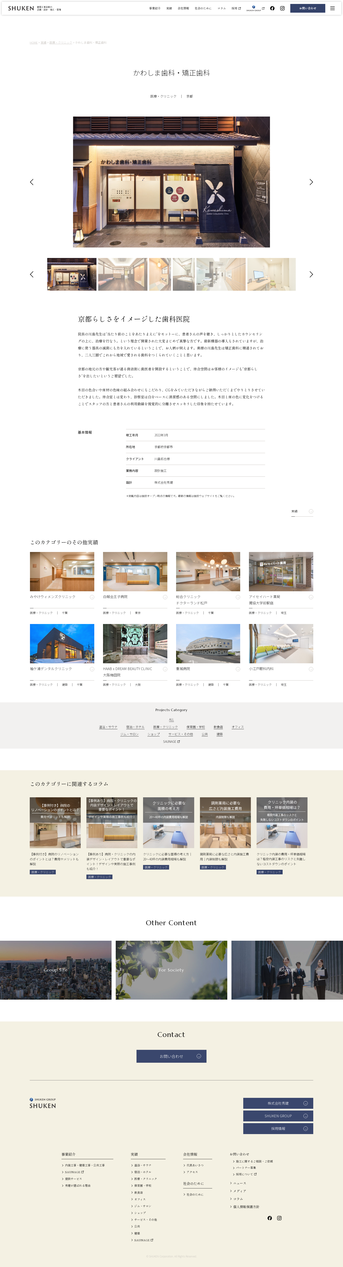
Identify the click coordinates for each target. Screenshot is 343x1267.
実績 (169, 8)
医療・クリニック (163, 96)
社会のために (203, 8)
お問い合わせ (307, 8)
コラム (221, 8)
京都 (189, 96)
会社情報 (183, 8)
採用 (234, 8)
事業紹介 (155, 8)
